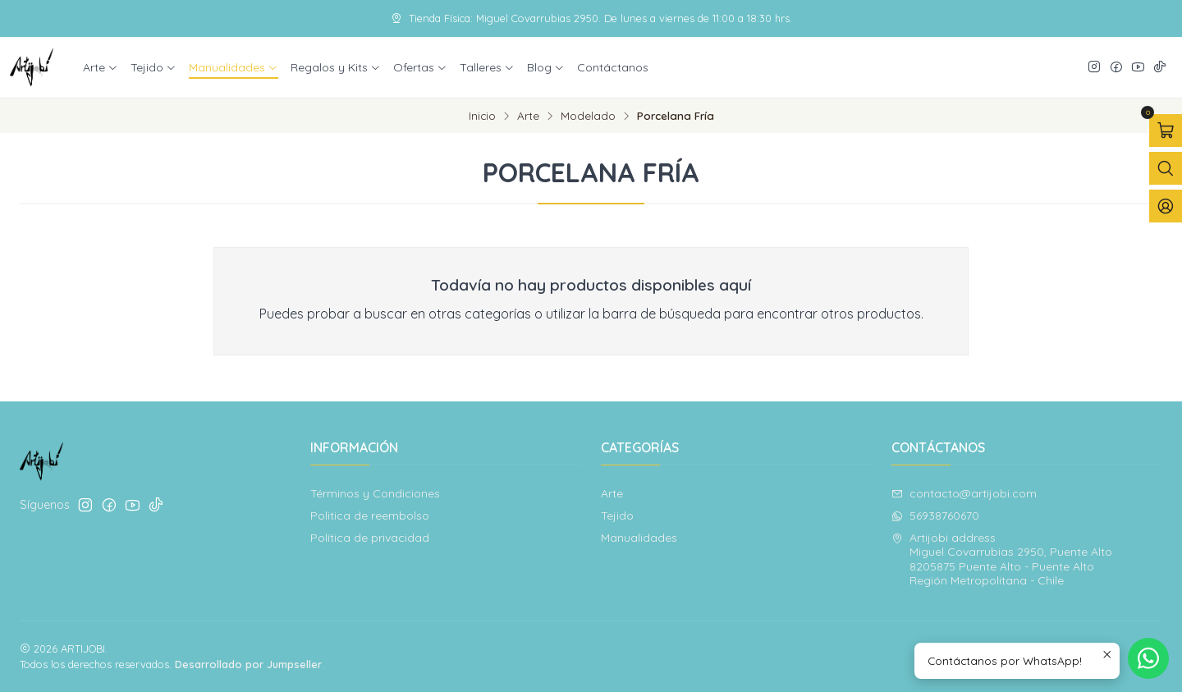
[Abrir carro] (1165, 130)
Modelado (588, 115)
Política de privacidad (369, 537)
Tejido (617, 515)
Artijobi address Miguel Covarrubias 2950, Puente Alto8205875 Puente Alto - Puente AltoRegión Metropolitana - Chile (1001, 559)
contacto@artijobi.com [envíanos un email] (964, 493)
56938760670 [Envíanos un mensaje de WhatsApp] (935, 515)
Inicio (482, 115)
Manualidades (639, 537)
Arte (528, 115)
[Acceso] (1165, 206)
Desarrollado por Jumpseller (248, 664)
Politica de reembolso (369, 515)
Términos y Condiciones (375, 493)
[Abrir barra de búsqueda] (1165, 168)
